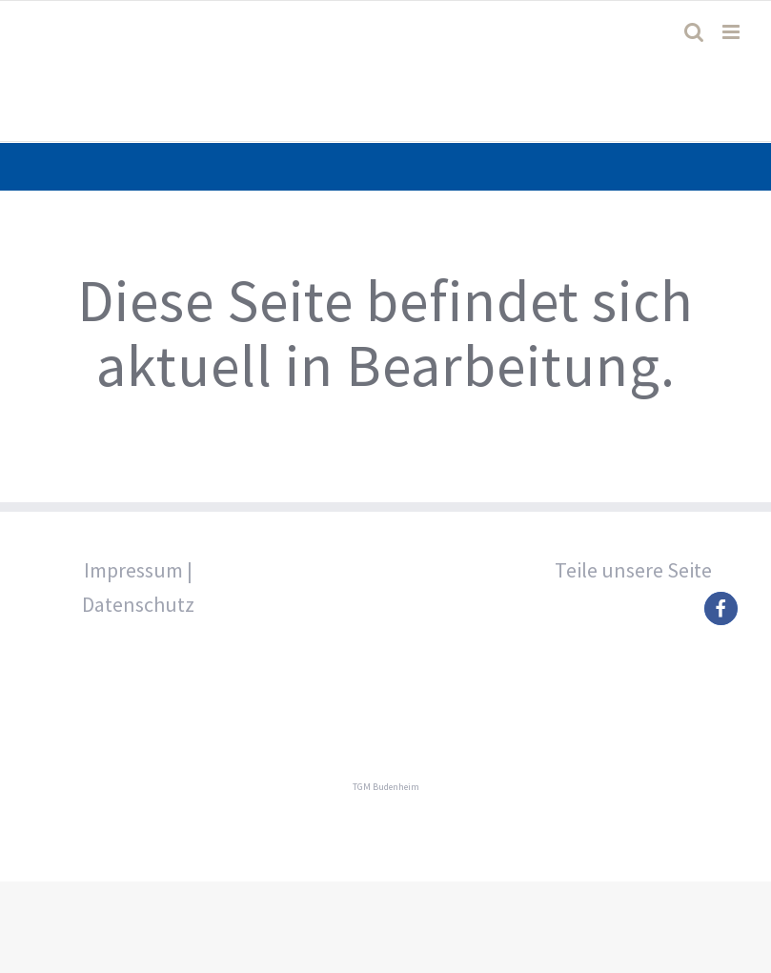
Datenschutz (138, 604)
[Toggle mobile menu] (732, 32)
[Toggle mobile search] (693, 32)
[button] (721, 608)
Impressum (133, 570)
